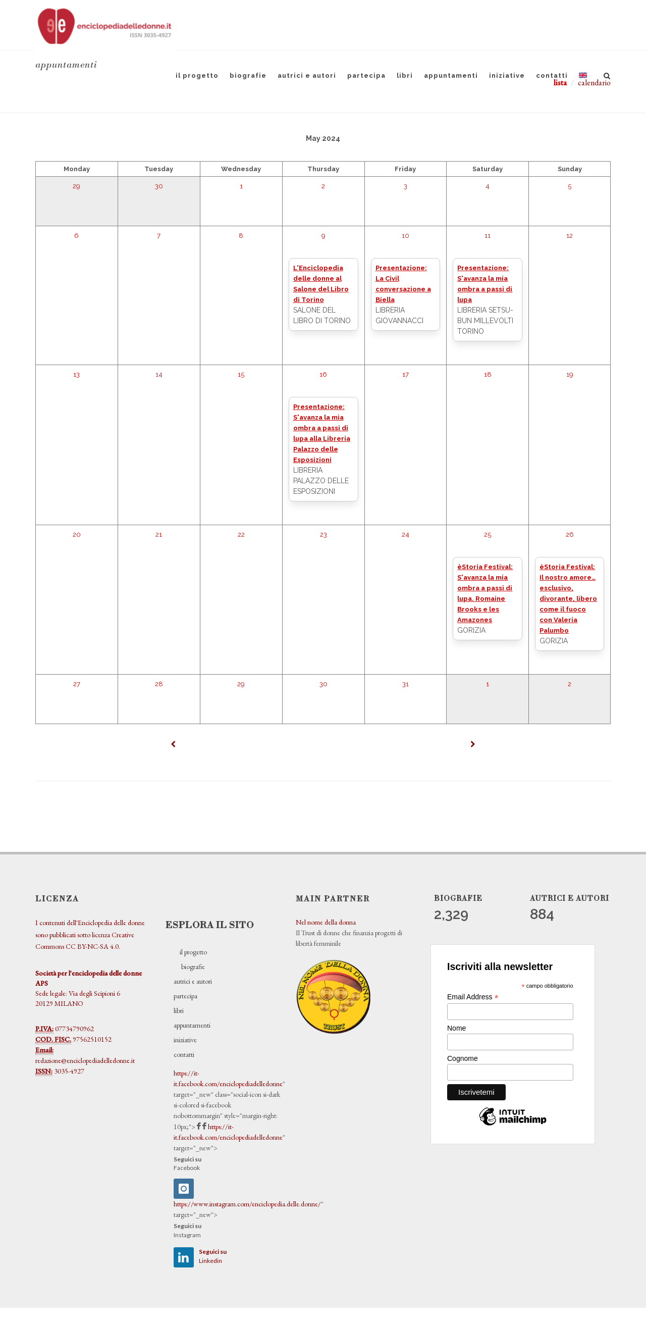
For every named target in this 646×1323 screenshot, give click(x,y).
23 (323, 534)
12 (569, 235)
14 (159, 374)
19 (569, 374)
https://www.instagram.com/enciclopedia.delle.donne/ (247, 1203)
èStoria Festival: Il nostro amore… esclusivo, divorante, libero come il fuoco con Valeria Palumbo (568, 598)
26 (570, 534)
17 (405, 374)
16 (323, 374)
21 (158, 534)
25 (487, 534)
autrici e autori (307, 75)
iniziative (507, 75)
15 (241, 374)
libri (405, 75)
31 (405, 684)
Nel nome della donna (326, 922)
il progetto (197, 75)
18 (488, 374)
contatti (552, 75)
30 (159, 186)
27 (76, 684)
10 (405, 235)
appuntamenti (451, 75)
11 (487, 235)
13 (76, 374)
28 (159, 684)
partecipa (366, 75)
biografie (248, 75)
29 (76, 186)
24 (405, 534)
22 (241, 534)
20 (77, 534)
